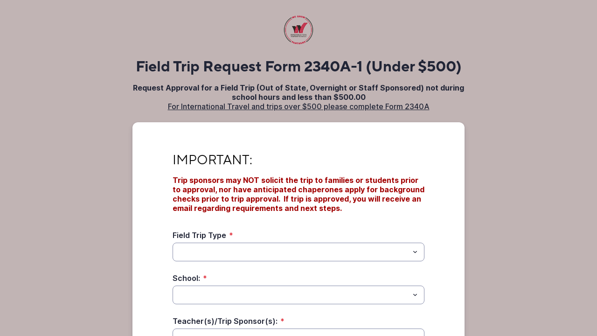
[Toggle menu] (415, 252)
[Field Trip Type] (291, 252)
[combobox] (298, 252)
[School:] (178, 295)
